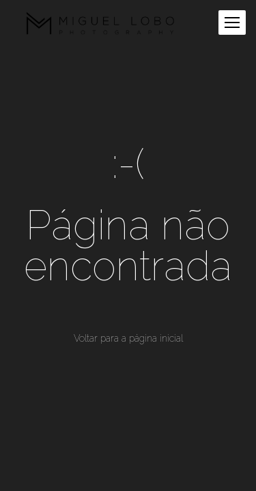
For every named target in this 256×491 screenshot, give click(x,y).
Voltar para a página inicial (128, 338)
